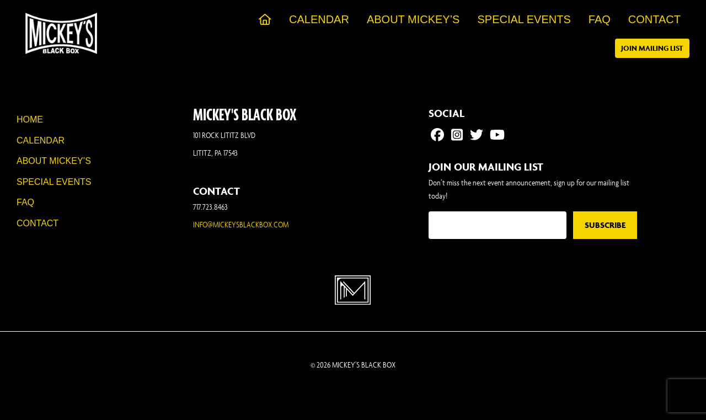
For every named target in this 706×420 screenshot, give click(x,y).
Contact (37, 223)
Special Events (54, 182)
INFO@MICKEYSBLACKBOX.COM (240, 224)
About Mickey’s (54, 161)
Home (30, 119)
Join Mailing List (652, 48)
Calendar (41, 140)
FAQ (25, 202)
